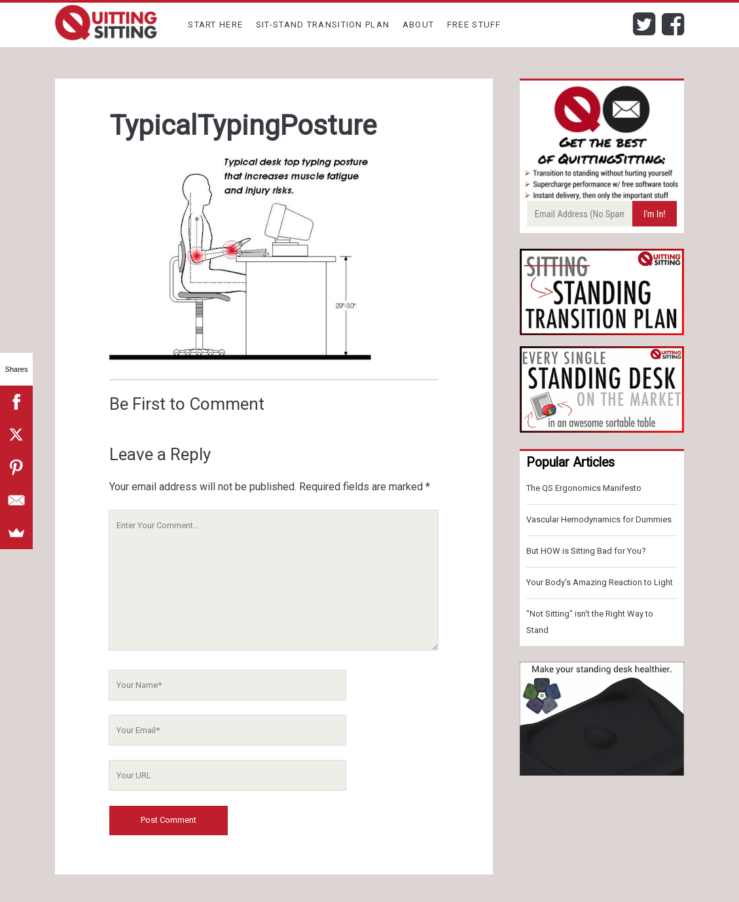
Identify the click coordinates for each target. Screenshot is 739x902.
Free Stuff (474, 24)
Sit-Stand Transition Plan (323, 24)
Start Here (215, 24)
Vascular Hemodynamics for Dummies (599, 519)
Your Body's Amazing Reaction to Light (599, 582)
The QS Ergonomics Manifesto (583, 488)
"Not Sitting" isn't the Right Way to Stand (589, 621)
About (419, 24)
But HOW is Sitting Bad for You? (586, 551)
